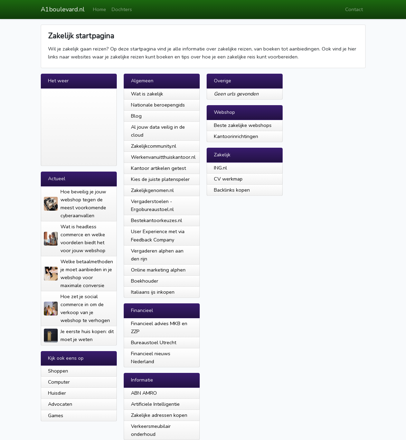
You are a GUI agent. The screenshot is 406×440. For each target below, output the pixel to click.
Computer (59, 381)
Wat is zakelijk (147, 93)
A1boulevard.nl (63, 9)
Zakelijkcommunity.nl (153, 146)
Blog (136, 115)
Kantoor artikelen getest (158, 168)
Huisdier (57, 392)
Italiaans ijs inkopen (152, 291)
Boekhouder (144, 280)
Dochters (122, 9)
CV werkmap (228, 178)
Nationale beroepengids (158, 104)
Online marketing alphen (158, 269)
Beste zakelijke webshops (243, 125)
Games (55, 415)
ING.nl (220, 167)
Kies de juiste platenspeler (160, 179)
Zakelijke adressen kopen (159, 415)
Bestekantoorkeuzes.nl (156, 220)
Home (99, 9)
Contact (354, 9)
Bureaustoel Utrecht (153, 342)
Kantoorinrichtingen (236, 136)
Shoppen (58, 370)
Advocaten (60, 404)
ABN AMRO (144, 392)
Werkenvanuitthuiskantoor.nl (163, 157)
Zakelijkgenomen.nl (152, 190)
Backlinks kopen (232, 189)
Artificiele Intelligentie (155, 404)
